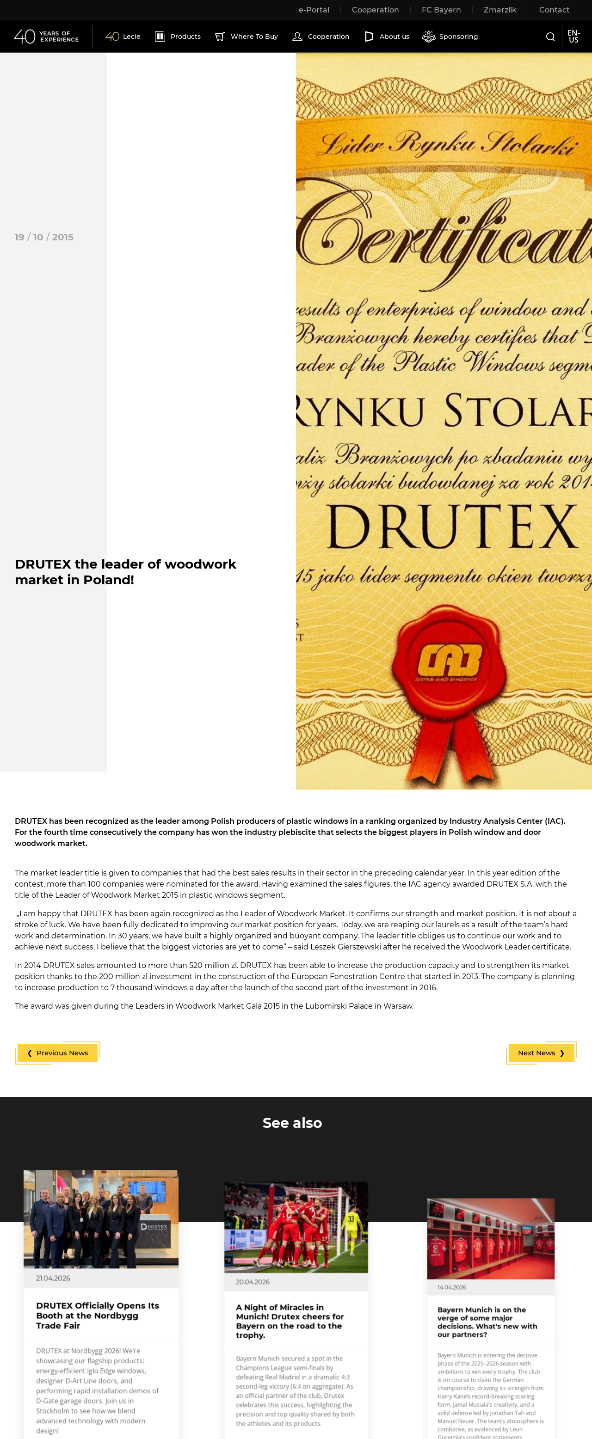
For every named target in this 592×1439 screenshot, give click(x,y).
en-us (573, 36)
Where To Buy (245, 36)
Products (177, 36)
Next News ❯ (541, 1052)
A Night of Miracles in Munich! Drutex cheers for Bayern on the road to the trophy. (293, 1326)
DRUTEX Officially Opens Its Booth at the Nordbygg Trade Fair (100, 1323)
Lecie (123, 36)
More (77, 1394)
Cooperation (320, 36)
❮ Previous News (57, 1052)
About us (385, 36)
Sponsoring (450, 36)
